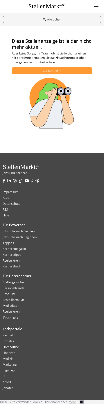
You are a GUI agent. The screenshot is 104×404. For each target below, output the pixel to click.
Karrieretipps (12, 255)
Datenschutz (11, 204)
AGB (6, 198)
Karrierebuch (12, 266)
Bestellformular (13, 300)
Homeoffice (11, 347)
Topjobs (8, 243)
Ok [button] (82, 402)
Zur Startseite (52, 71)
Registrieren (11, 260)
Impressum (11, 192)
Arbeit (7, 382)
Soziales (8, 341)
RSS (5, 209)
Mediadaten (11, 306)
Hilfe (6, 215)
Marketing (10, 365)
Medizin (8, 359)
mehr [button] (72, 402)
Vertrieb (8, 335)
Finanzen (9, 353)
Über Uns (10, 318)
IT (4, 376)
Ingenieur (9, 370)
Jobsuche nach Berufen (19, 231)
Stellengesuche (13, 282)
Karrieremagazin (14, 249)
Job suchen (52, 19)
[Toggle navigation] (96, 6)
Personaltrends (13, 288)
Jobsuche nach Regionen (20, 237)
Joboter (8, 388)
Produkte (9, 294)
